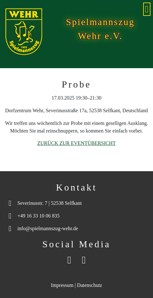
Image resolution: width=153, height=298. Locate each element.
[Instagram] (83, 259)
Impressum (62, 285)
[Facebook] (69, 259)
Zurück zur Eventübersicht (76, 143)
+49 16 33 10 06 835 (38, 215)
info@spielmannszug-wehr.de (47, 228)
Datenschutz (89, 285)
